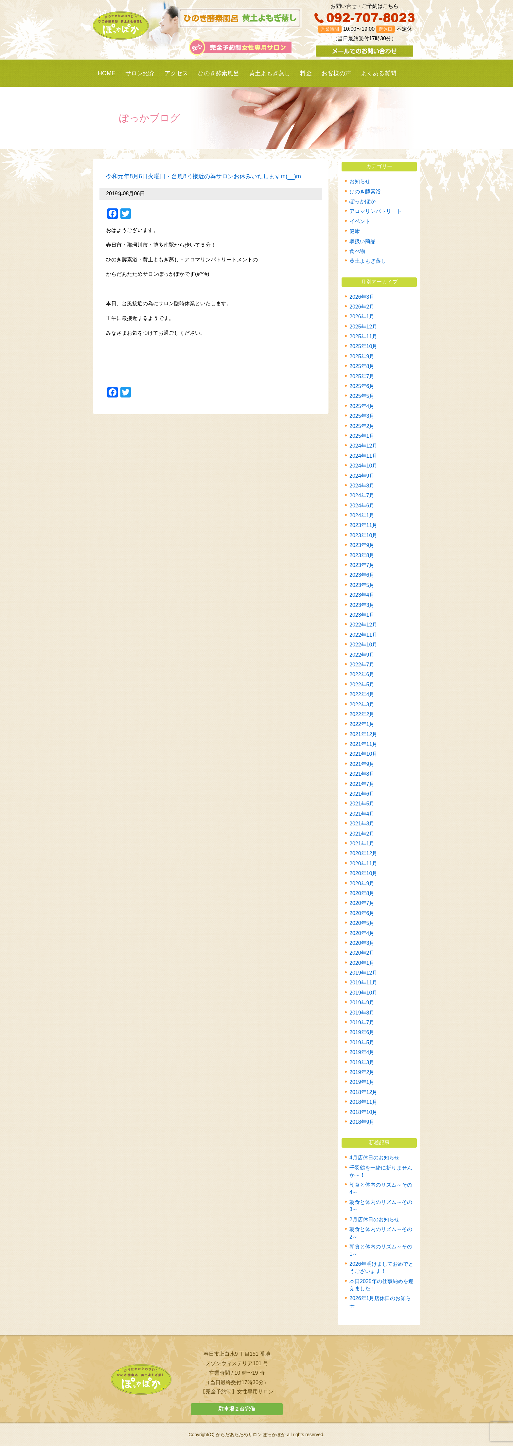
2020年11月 (363, 863)
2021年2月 (362, 834)
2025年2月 (362, 426)
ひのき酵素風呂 (218, 73)
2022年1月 (362, 724)
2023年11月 (363, 525)
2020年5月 (362, 923)
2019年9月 (362, 1002)
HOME (106, 73)
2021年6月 (362, 794)
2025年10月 (363, 346)
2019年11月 (363, 982)
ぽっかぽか (362, 201)
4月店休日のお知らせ (374, 1157)
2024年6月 (362, 505)
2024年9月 (362, 476)
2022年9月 (362, 655)
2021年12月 (363, 734)
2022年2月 (362, 714)
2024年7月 (362, 495)
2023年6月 (362, 575)
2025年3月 (362, 416)
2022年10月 (363, 644)
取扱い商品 (362, 241)
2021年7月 (362, 784)
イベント (359, 221)
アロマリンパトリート (375, 211)
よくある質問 (378, 73)
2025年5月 (362, 396)
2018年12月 (363, 1092)
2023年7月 (362, 565)
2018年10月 (363, 1112)
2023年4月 (362, 595)
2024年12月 (363, 446)
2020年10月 (363, 873)
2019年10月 (363, 993)
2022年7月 (362, 664)
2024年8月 (362, 485)
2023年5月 (362, 585)
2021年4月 (362, 814)
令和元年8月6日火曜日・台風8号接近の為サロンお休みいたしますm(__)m (203, 176)
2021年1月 (362, 843)
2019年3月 (362, 1062)
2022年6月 (362, 674)
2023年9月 (362, 545)
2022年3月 (362, 704)
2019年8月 (362, 1012)
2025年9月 (362, 356)
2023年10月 (363, 535)
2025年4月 (362, 406)
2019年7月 (362, 1022)
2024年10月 (363, 465)
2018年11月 (363, 1102)
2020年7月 (362, 903)
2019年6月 (362, 1032)
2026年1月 (362, 316)
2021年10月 (363, 754)
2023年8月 (362, 555)
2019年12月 (363, 973)
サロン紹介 (140, 73)
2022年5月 (362, 684)
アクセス (176, 73)
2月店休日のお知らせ (374, 1219)
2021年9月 (362, 764)
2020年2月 (362, 953)
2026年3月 (362, 297)
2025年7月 (362, 376)
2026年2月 (362, 306)
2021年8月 (362, 774)
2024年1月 (362, 515)
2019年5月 (362, 1042)
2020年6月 (362, 913)
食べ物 (357, 251)
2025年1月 (362, 436)
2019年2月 (362, 1072)
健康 (354, 231)
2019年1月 (362, 1082)
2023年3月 (362, 605)
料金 (306, 73)
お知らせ (359, 181)
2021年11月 (363, 744)
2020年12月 (363, 853)
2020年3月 (362, 943)
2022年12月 (363, 624)
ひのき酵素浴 (365, 191)
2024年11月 (363, 456)
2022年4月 (362, 694)
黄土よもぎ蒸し (269, 73)
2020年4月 (362, 933)
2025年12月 (363, 326)
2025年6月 (362, 386)
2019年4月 (362, 1052)
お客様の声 (336, 73)
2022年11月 (363, 635)
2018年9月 (362, 1122)
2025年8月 (362, 366)
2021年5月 (362, 803)
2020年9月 (362, 883)
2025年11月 (363, 336)
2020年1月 (362, 963)
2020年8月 (362, 893)
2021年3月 (362, 823)
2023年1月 (362, 615)
